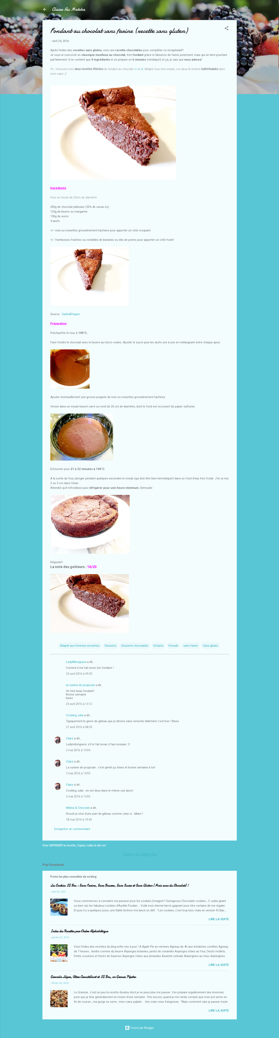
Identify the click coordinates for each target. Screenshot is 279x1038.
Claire (69, 738)
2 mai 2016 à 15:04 (78, 750)
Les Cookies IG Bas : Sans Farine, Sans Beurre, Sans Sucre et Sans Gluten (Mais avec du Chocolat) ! (119, 885)
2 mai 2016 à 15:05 (78, 773)
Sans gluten (210, 645)
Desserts (110, 645)
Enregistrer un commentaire (72, 829)
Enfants (158, 645)
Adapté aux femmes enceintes (80, 645)
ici (135, 69)
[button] (226, 29)
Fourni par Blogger (139, 1028)
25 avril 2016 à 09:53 (79, 673)
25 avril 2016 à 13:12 (79, 704)
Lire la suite (219, 919)
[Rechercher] (234, 11)
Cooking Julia (74, 715)
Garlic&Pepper (71, 314)
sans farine (190, 645)
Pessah (173, 645)
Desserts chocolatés (134, 645)
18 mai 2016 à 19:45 (79, 819)
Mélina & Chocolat (78, 808)
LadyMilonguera (76, 662)
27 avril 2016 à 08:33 (79, 727)
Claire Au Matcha (68, 9)
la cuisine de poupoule (80, 685)
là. (142, 69)
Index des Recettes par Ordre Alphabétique (79, 931)
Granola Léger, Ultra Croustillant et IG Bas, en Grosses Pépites (93, 976)
